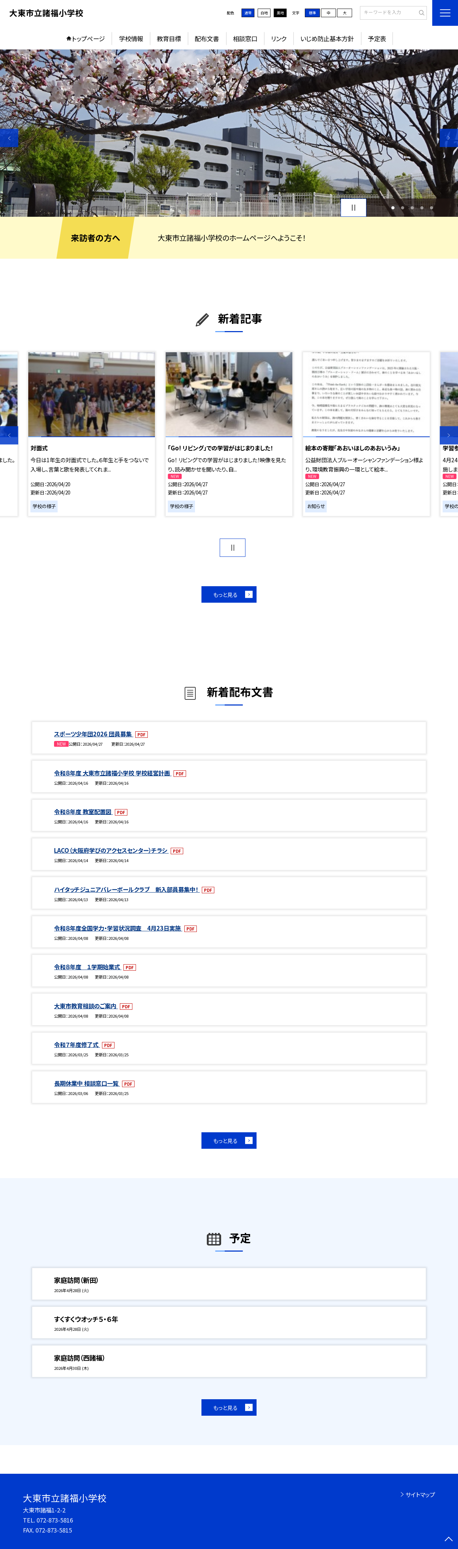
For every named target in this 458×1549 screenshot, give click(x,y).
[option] (229, 133)
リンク (279, 38)
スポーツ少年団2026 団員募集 (93, 734)
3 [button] (412, 208)
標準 (312, 12)
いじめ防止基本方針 (327, 38)
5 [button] (431, 208)
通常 (248, 12)
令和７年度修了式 (77, 1044)
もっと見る (225, 594)
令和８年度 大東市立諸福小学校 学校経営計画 (112, 773)
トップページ (88, 38)
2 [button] (402, 208)
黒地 (280, 12)
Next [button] (449, 138)
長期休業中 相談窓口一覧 (87, 1083)
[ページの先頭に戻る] (449, 1540)
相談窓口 (245, 38)
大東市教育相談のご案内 (86, 1005)
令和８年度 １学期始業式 (87, 966)
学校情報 (131, 38)
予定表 (377, 38)
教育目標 (169, 38)
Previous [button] (9, 138)
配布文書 (207, 38)
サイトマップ (420, 1494)
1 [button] (392, 208)
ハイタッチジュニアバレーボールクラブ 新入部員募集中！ (127, 889)
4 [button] (422, 208)
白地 (264, 12)
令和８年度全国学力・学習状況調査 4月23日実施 (118, 928)
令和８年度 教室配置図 (83, 811)
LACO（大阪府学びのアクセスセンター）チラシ (111, 850)
